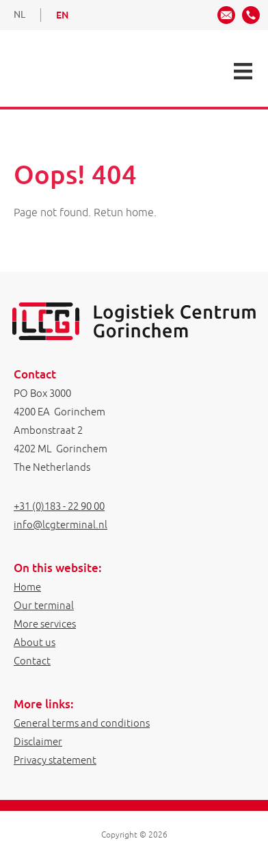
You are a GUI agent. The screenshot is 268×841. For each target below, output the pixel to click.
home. (141, 212)
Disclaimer (38, 741)
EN (62, 15)
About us (34, 642)
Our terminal (44, 605)
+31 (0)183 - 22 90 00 (59, 506)
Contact (32, 661)
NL (19, 15)
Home (27, 587)
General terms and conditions (82, 723)
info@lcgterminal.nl (60, 524)
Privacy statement (55, 760)
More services (45, 624)
